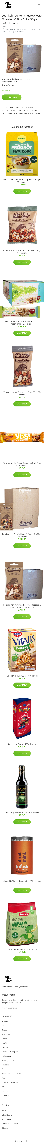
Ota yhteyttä (7, 1115)
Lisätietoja (12, 97)
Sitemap (5, 1128)
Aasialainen (6, 1021)
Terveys (5, 1091)
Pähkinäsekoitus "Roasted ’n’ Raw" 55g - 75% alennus (22, 393)
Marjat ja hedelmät (9, 1060)
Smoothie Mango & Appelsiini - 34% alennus (22, 881)
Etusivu (4, 27)
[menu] (39, 5)
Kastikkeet (6, 1034)
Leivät (4, 1043)
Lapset (4, 1039)
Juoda (4, 1030)
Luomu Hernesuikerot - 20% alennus (22, 949)
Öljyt (4, 1069)
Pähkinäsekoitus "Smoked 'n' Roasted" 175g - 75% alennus (22, 251)
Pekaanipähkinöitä (9, 81)
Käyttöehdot (7, 1119)
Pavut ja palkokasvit (10, 1082)
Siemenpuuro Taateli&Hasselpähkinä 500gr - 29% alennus (22, 180)
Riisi (3, 1086)
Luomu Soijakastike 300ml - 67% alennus (22, 812)
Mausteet (5, 1065)
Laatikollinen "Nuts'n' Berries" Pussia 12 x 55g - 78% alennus (22, 535)
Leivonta (5, 1047)
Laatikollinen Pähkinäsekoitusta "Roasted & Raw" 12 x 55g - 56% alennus (22, 606)
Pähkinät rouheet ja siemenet (24, 79)
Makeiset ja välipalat (10, 1052)
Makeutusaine (7, 1056)
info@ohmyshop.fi (9, 1008)
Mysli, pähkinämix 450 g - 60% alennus (22, 676)
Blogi (4, 1110)
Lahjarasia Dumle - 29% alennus (22, 744)
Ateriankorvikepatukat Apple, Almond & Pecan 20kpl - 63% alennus (22, 322)
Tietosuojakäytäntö (10, 1124)
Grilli (3, 1025)
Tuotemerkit (6, 1095)
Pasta (4, 1078)
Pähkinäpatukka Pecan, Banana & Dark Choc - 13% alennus (22, 464)
